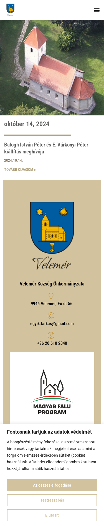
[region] (52, 475)
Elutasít (52, 515)
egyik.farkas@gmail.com (52, 323)
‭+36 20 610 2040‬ (52, 343)
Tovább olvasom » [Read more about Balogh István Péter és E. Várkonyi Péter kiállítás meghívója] (20, 169)
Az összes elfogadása (52, 485)
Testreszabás (52, 500)
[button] (96, 9)
